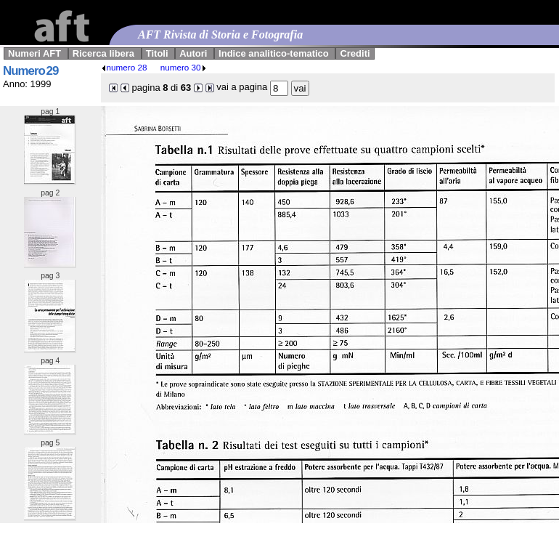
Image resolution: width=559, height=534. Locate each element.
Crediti (355, 53)
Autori (193, 53)
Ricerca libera (103, 53)
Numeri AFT (34, 53)
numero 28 (124, 67)
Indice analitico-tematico (274, 53)
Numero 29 (30, 71)
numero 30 (183, 67)
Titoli (157, 53)
